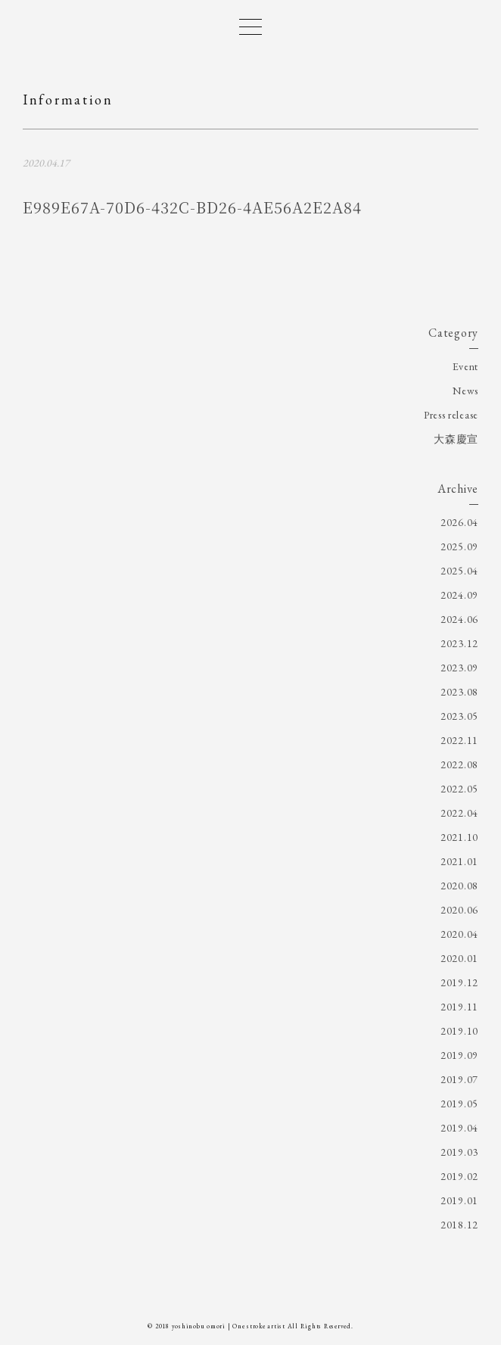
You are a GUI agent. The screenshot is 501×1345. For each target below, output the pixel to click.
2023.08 (459, 692)
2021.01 (459, 861)
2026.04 (459, 522)
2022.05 (459, 788)
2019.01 (459, 1200)
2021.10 (459, 837)
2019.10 (459, 1031)
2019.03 (459, 1152)
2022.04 (459, 813)
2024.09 (459, 595)
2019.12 (459, 982)
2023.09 (459, 667)
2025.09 (459, 546)
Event (466, 366)
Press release (451, 415)
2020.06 (459, 910)
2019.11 (459, 1006)
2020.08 (459, 885)
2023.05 (459, 716)
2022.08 (459, 764)
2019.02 (459, 1176)
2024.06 (459, 619)
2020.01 (459, 958)
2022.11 (459, 740)
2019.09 (459, 1055)
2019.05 (459, 1103)
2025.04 (459, 571)
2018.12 (459, 1224)
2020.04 (459, 934)
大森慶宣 (456, 439)
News (465, 390)
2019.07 (459, 1079)
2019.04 (459, 1128)
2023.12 (459, 643)
